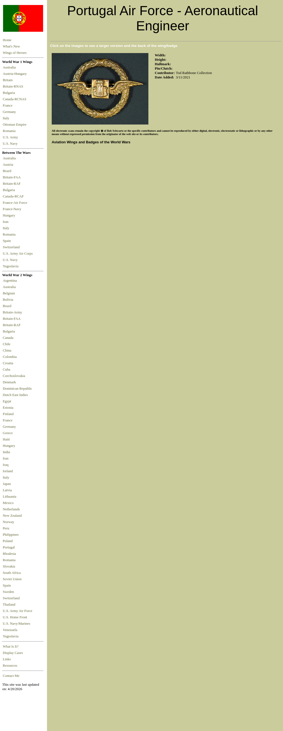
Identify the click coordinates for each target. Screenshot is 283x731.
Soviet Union (12, 579)
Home (7, 40)
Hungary (10, 215)
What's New (11, 46)
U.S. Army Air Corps (18, 253)
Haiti (6, 439)
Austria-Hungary (15, 74)
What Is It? (11, 646)
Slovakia (9, 566)
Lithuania (9, 496)
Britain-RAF (12, 184)
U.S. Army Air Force (17, 611)
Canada (8, 338)
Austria (9, 165)
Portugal (9, 547)
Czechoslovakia (14, 376)
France (8, 105)
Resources (10, 665)
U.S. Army (11, 137)
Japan (7, 484)
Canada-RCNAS (15, 99)
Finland (8, 414)
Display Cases (13, 653)
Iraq (6, 465)
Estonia (8, 408)
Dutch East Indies (15, 395)
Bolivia (8, 300)
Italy (7, 118)
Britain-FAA (12, 177)
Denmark (9, 382)
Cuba (6, 369)
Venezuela (10, 630)
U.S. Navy (11, 144)
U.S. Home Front (15, 617)
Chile (7, 344)
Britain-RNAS (14, 86)
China (7, 350)
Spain (7, 241)
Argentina (10, 281)
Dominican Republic (17, 388)
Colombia (10, 357)
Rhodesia (9, 554)
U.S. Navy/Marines (16, 624)
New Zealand (12, 516)
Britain (8, 80)
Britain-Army (12, 312)
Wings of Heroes (15, 53)
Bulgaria (10, 93)
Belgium (9, 293)
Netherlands (11, 509)
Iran (6, 222)
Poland (8, 541)
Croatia (8, 363)
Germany (10, 112)
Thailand (9, 604)
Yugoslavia (11, 266)
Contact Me (11, 676)
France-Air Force (16, 203)
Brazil (8, 171)
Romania (10, 131)
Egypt (7, 401)
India (6, 452)
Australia (10, 67)
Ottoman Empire (15, 124)
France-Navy (13, 209)
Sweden (8, 592)
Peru (6, 528)
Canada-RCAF (14, 196)
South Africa (12, 573)
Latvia (7, 490)
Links (7, 659)
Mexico (8, 503)
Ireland (8, 471)
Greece (8, 433)
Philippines (11, 535)
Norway (8, 522)
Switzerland (11, 247)
